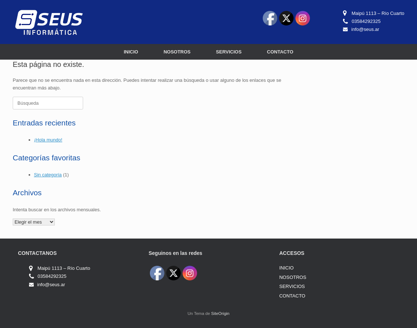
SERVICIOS (229, 52)
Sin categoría (48, 174)
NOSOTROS (177, 52)
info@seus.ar (365, 29)
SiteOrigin (220, 313)
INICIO (131, 52)
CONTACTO (280, 52)
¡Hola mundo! (48, 140)
